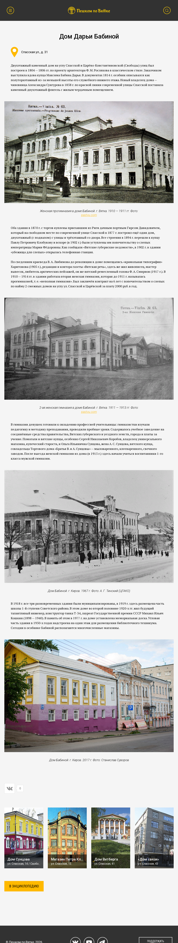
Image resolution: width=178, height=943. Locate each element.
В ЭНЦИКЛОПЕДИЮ (24, 886)
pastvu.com (89, 215)
